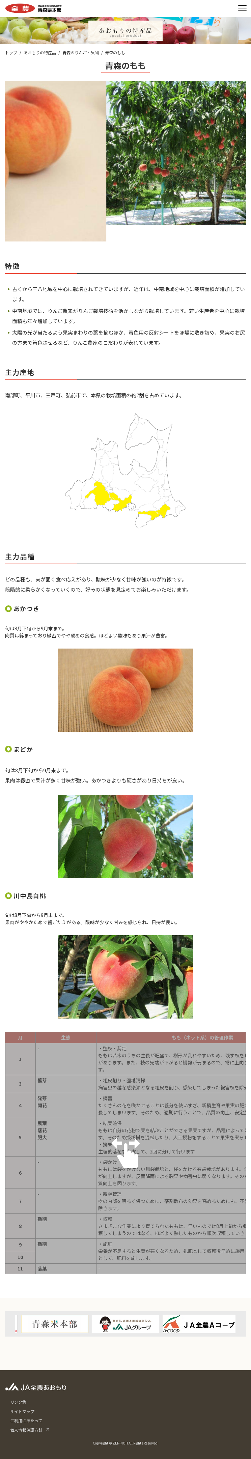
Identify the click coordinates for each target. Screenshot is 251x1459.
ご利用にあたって (26, 1420)
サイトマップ (22, 1411)
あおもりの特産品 (40, 52)
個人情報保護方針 (26, 1430)
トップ (11, 52)
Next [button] (234, 1307)
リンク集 (18, 1402)
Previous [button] (16, 1307)
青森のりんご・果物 (80, 52)
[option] (125, 1324)
